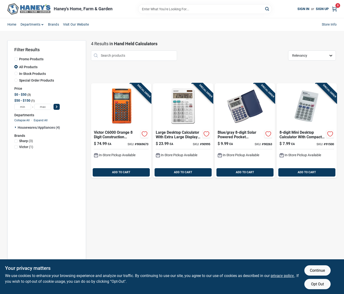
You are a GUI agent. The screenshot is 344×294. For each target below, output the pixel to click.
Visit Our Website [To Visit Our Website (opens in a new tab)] (76, 24)
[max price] (42, 107)
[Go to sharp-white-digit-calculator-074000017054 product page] (307, 130)
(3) (26, 141)
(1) (26, 147)
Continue (317, 270)
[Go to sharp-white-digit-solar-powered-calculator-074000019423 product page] (183, 130)
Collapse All (22, 120)
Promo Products (31, 59)
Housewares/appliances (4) (39, 127)
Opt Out (317, 284)
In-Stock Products (32, 73)
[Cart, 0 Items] (334, 8)
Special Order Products (36, 80)
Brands (53, 24)
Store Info (329, 24)
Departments (30, 24)
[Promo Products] (16, 59)
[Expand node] (16, 127)
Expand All (41, 120)
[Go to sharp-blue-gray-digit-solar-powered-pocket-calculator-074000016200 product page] (245, 130)
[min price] (22, 107)
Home (11, 24)
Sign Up (322, 9)
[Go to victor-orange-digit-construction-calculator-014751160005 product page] (121, 130)
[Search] (267, 9)
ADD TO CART (121, 172)
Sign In (303, 9)
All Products (28, 67)
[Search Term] (205, 9)
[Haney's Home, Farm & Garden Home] (28, 9)
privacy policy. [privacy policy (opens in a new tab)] (283, 275)
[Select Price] (57, 107)
